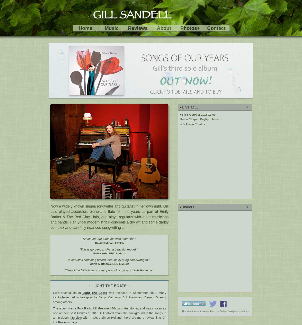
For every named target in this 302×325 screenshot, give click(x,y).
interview (76, 317)
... (123, 227)
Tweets (188, 207)
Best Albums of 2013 (84, 313)
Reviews (138, 28)
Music (112, 28)
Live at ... (190, 107)
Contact (216, 28)
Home (85, 28)
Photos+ (190, 28)
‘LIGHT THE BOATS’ (110, 286)
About (164, 28)
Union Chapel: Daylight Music (200, 119)
